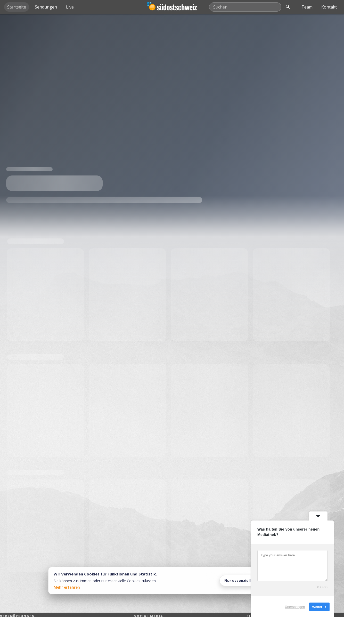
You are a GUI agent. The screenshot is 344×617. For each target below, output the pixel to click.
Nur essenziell (237, 580)
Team (307, 7)
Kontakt (329, 7)
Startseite (16, 7)
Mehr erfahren (67, 587)
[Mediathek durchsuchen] (245, 7)
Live (70, 7)
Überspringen (295, 606)
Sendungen (46, 7)
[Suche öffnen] (288, 7)
